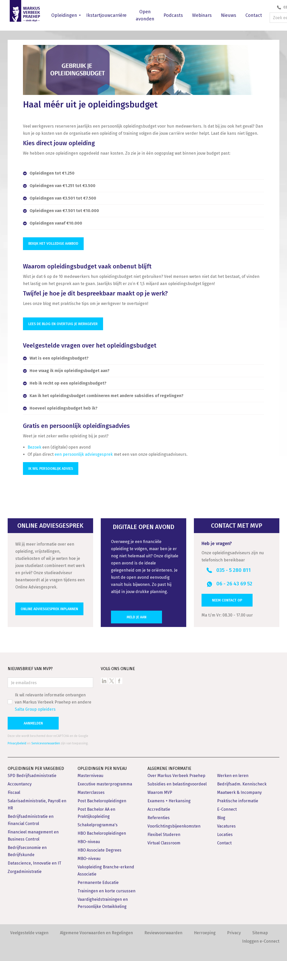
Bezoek (34, 445)
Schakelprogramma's (98, 823)
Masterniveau (90, 773)
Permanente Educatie (98, 880)
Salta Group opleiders (35, 707)
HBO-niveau (89, 839)
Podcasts (173, 15)
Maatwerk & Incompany (239, 790)
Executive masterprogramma (105, 782)
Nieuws (228, 15)
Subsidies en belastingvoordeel (177, 782)
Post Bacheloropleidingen (102, 799)
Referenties (158, 816)
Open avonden (145, 15)
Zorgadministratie (25, 869)
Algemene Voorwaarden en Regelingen (96, 931)
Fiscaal (14, 790)
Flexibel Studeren (163, 832)
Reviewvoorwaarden (163, 931)
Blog (221, 816)
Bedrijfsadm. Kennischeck (242, 782)
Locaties (225, 832)
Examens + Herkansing (169, 799)
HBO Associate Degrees (99, 848)
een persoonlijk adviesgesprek (84, 452)
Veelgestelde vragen (29, 931)
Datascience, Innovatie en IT (34, 861)
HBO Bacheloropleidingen (102, 831)
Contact (253, 15)
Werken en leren (232, 773)
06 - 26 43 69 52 (234, 582)
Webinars (202, 15)
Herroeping (205, 931)
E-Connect (227, 807)
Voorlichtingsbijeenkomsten (174, 824)
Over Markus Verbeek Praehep (176, 773)
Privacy (234, 931)
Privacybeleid (17, 741)
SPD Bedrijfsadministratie (32, 773)
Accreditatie (158, 807)
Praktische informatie (237, 799)
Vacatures (226, 824)
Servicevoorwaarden (45, 741)
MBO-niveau (89, 856)
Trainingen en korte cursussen (106, 889)
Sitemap (260, 931)
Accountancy (20, 782)
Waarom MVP (159, 790)
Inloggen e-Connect (260, 939)
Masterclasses (91, 790)
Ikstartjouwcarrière (106, 15)
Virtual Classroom (163, 841)
